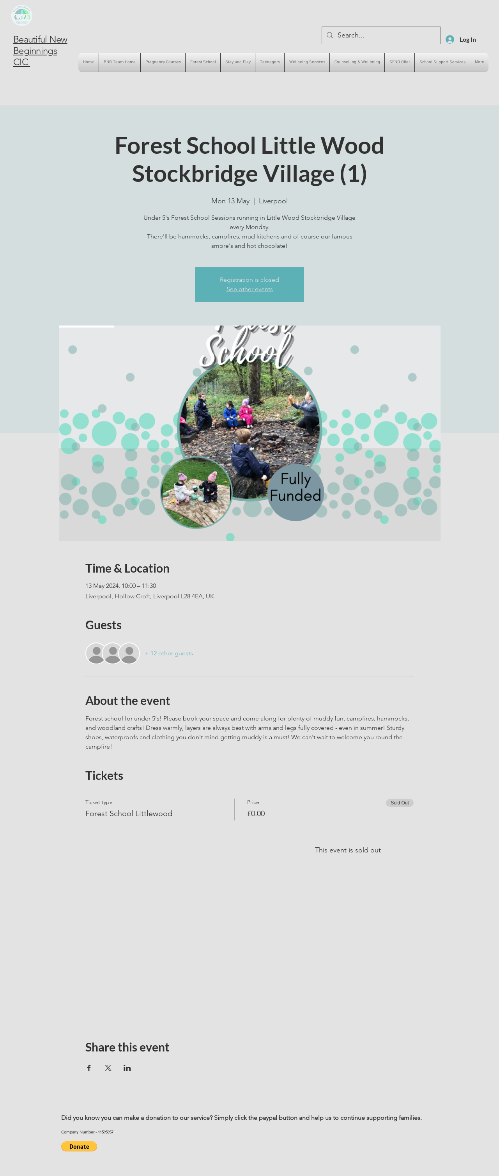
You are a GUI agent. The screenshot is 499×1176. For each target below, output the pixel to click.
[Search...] (381, 35)
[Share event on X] (108, 1068)
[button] (79, 1146)
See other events (249, 289)
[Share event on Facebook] (89, 1068)
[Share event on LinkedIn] (127, 1068)
